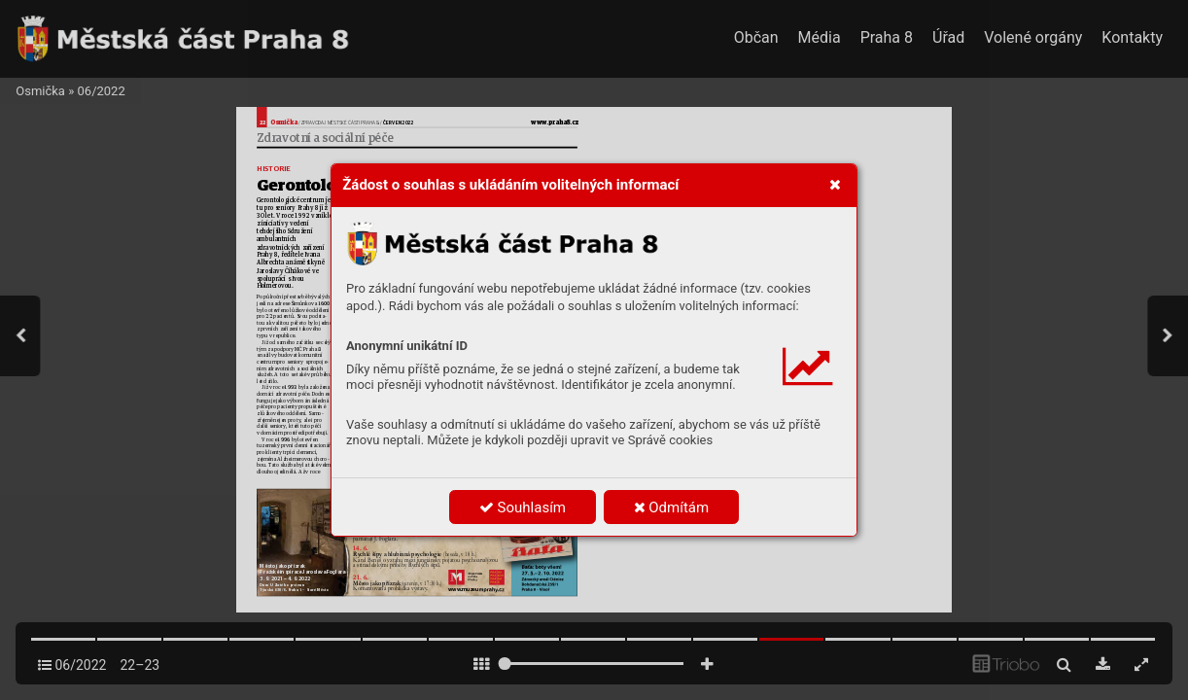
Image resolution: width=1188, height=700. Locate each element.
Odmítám (672, 507)
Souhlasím (522, 507)
